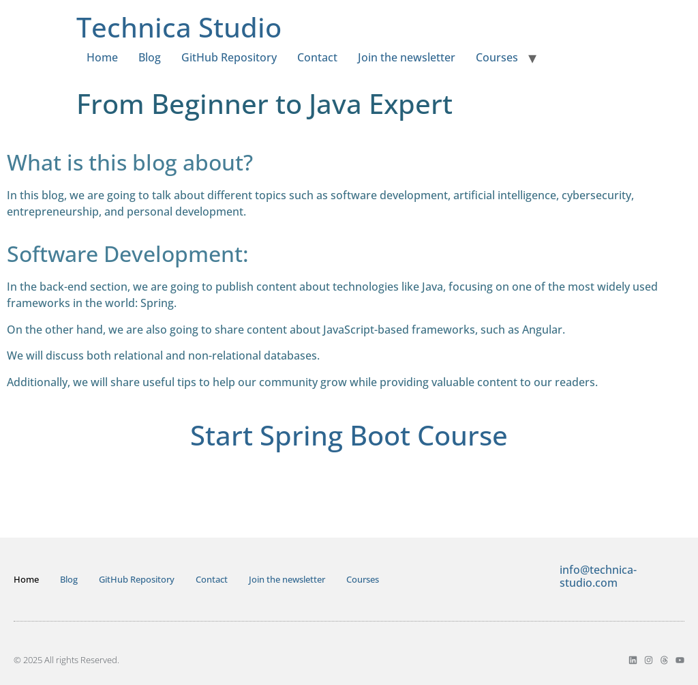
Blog (149, 57)
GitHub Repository (229, 57)
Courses (497, 57)
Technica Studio (179, 27)
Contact (317, 57)
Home (102, 57)
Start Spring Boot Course (349, 435)
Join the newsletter (406, 57)
